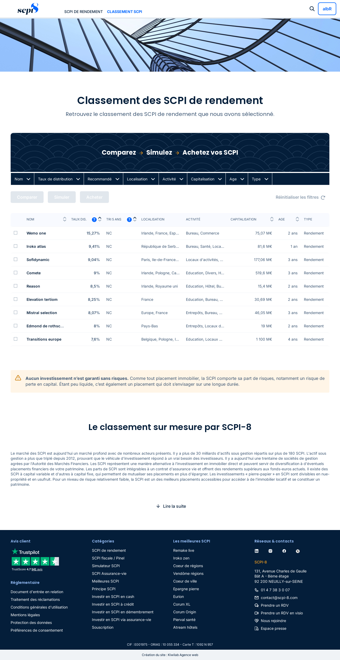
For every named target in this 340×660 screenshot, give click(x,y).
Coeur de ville (185, 581)
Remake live (183, 550)
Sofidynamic (38, 259)
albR (327, 8)
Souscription (102, 627)
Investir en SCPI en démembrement (123, 612)
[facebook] (285, 550)
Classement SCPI (124, 11)
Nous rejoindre (273, 620)
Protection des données (31, 622)
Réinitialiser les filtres (297, 197)
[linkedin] (257, 550)
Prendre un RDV (275, 605)
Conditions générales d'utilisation (39, 607)
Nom (19, 179)
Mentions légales (25, 615)
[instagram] (271, 550)
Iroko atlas (36, 246)
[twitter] (299, 550)
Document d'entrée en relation (37, 591)
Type (256, 179)
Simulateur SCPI (106, 565)
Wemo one (36, 233)
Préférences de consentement (37, 630)
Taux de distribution (55, 179)
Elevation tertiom (42, 299)
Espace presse (273, 628)
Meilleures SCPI (105, 581)
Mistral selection (42, 312)
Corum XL (181, 604)
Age (233, 179)
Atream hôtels (185, 627)
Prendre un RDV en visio (282, 613)
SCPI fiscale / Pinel (108, 558)
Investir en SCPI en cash (113, 596)
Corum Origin (184, 612)
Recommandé (100, 179)
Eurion (178, 596)
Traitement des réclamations (35, 599)
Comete (34, 273)
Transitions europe (44, 339)
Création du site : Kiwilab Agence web (170, 655)
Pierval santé (184, 619)
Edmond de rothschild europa (54, 326)
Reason (33, 286)
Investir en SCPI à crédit (113, 604)
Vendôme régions (188, 573)
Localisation (137, 179)
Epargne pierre (186, 589)
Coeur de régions (188, 565)
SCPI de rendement (83, 11)
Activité (169, 179)
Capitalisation (202, 179)
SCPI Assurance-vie (109, 573)
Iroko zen (181, 558)
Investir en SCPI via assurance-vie (121, 619)
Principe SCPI (104, 589)
